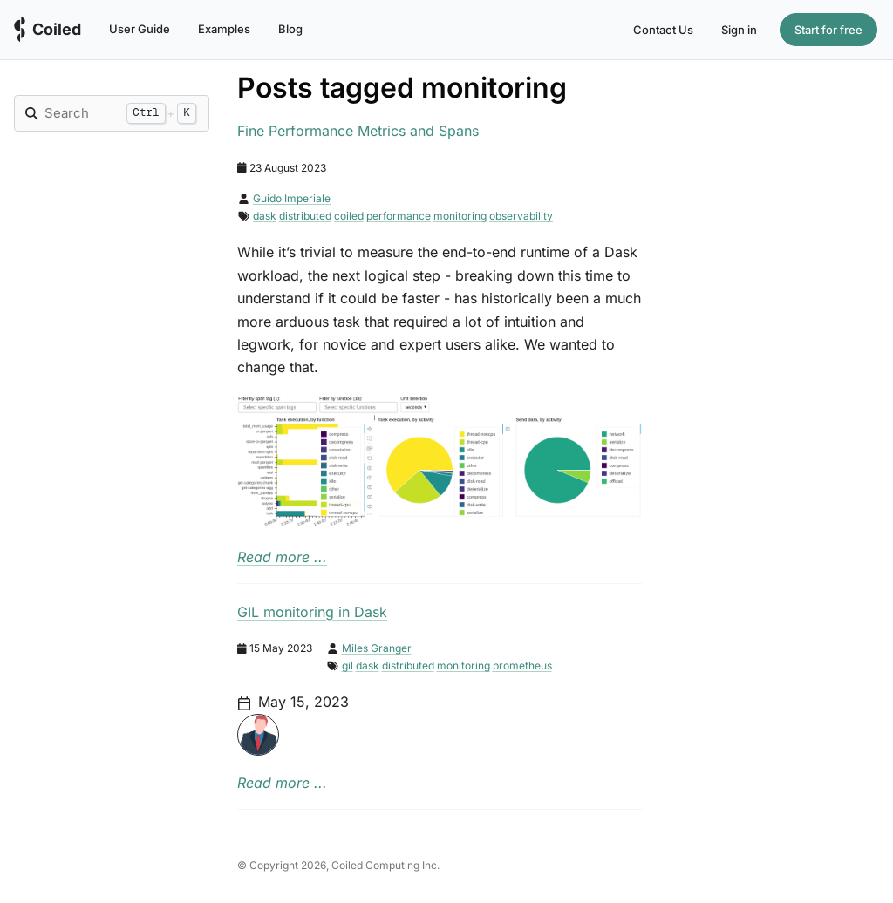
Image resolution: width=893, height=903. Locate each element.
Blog (290, 29)
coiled (349, 215)
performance (398, 215)
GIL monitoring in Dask (312, 612)
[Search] (81, 113)
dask (264, 215)
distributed (305, 215)
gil (347, 665)
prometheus (522, 665)
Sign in (739, 30)
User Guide (139, 29)
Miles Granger (377, 648)
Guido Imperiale (292, 198)
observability (521, 215)
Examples (224, 29)
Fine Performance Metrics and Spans (358, 130)
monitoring (460, 215)
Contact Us (663, 30)
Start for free (828, 30)
